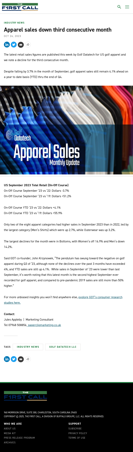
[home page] (20, 7)
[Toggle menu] (127, 7)
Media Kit (10, 433)
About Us (10, 428)
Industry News (14, 23)
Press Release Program (19, 438)
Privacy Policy (77, 433)
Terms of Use (77, 438)
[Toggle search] (119, 7)
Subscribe (75, 428)
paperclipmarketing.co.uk (43, 325)
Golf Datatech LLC (63, 346)
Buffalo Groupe (65, 416)
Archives (10, 442)
